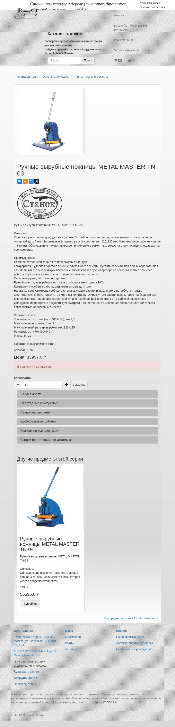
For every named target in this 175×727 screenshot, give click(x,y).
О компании (73, 637)
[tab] (87, 394)
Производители (24, 684)
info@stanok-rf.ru (125, 40)
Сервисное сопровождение (134, 649)
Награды (71, 649)
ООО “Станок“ (24, 630)
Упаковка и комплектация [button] (39, 430)
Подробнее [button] (30, 603)
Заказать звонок (126, 50)
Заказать (79, 384)
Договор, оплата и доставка (134, 643)
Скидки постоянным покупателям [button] (45, 440)
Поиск (88, 60)
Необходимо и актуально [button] (39, 403)
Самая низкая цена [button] (35, 412)
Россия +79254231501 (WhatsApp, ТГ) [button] (130, 27)
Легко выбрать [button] (31, 394)
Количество (22, 378)
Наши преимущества (130, 637)
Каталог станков (65, 33)
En (147, 50)
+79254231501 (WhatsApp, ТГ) (37, 651)
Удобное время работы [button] (38, 421)
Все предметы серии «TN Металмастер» (131, 618)
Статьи (69, 643)
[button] (118, 60)
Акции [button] (119, 15)
